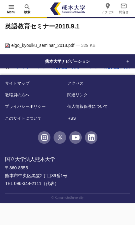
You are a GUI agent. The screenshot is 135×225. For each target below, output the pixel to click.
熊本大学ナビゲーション (68, 61)
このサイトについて (23, 118)
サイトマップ (17, 83)
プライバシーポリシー (25, 106)
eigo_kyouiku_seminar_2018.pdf (40, 45)
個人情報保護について (87, 106)
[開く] (11, 8)
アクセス (75, 83)
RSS (71, 118)
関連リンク (77, 94)
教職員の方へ (17, 94)
